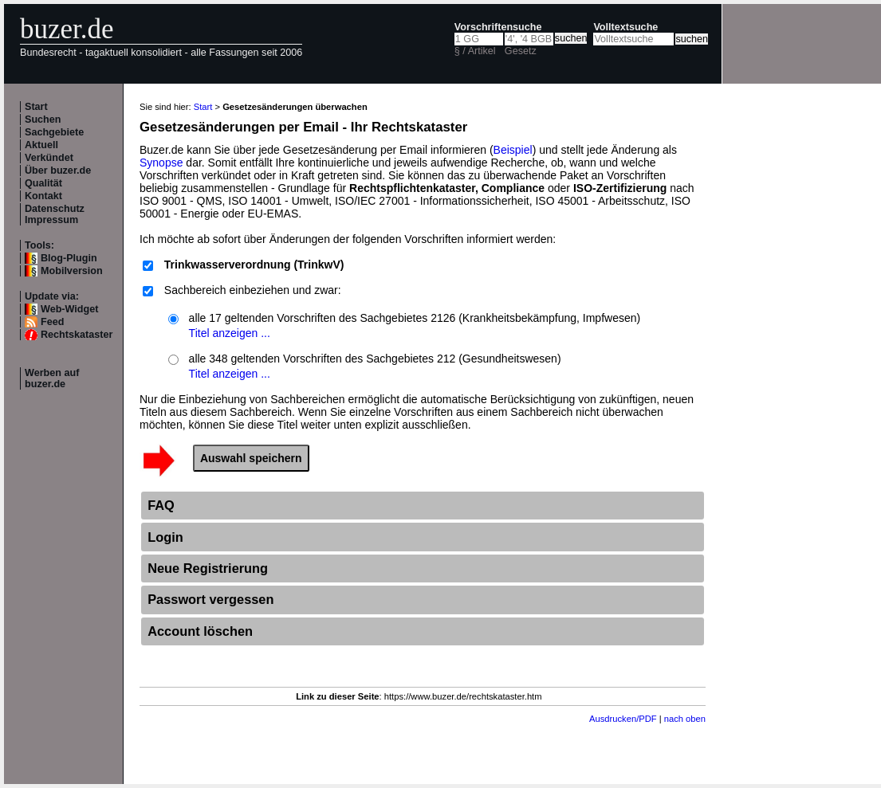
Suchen (43, 119)
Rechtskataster (76, 334)
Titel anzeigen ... (229, 333)
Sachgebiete (54, 132)
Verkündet (49, 157)
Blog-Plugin (69, 258)
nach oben (685, 718)
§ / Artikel (475, 51)
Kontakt (43, 196)
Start (36, 106)
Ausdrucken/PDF (623, 718)
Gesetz (521, 51)
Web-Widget (69, 309)
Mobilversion (72, 270)
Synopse (161, 162)
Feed (52, 321)
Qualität (43, 183)
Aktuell (41, 145)
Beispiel (513, 149)
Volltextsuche (625, 27)
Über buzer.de (58, 170)
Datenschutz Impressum (55, 214)
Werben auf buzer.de (52, 378)
